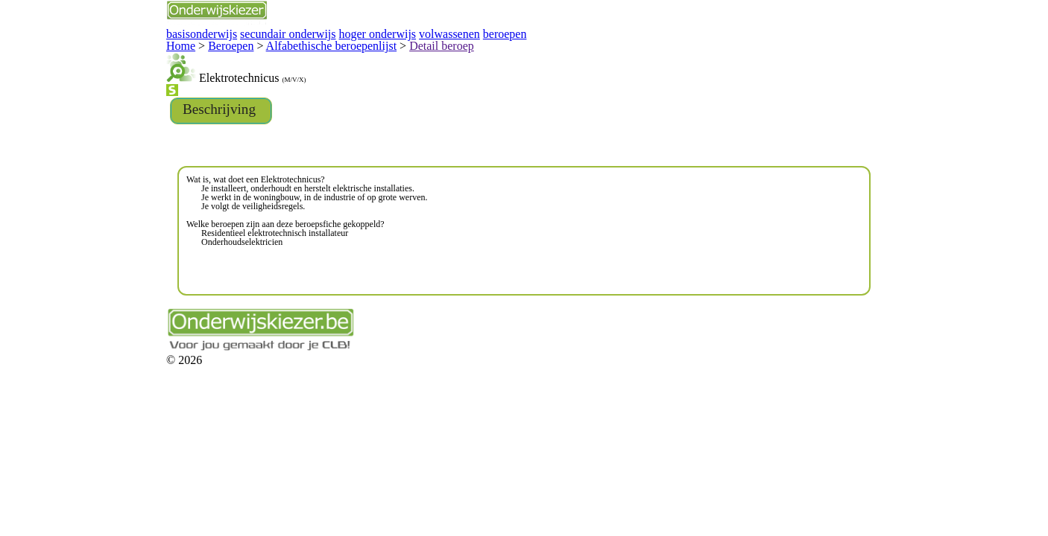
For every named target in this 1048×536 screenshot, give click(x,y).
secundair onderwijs (179, 32)
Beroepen (132, 42)
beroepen (364, 32)
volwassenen (316, 32)
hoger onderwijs (254, 32)
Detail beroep (308, 42)
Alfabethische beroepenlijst (216, 42)
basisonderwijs (106, 32)
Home (89, 42)
